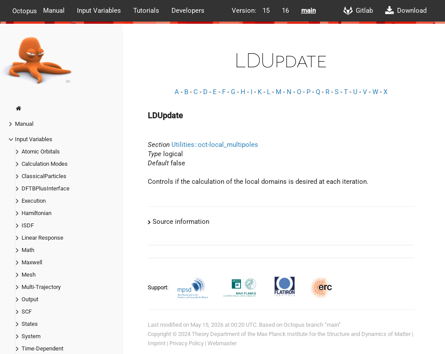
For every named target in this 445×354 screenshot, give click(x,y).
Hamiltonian (36, 213)
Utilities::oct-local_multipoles (214, 145)
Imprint (156, 343)
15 (266, 11)
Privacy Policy (186, 343)
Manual (54, 11)
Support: (159, 287)
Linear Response (42, 237)
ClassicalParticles (44, 176)
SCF (27, 311)
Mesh (29, 274)
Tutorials (146, 11)
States (30, 324)
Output (30, 299)
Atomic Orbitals (41, 151)
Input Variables (99, 11)
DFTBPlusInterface (45, 188)
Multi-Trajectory (41, 287)
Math (28, 250)
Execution (34, 200)
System (31, 336)
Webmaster (222, 343)
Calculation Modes (45, 164)
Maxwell (32, 262)
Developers (187, 11)
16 (285, 11)
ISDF (28, 225)
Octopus (24, 11)
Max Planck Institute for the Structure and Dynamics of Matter (334, 334)
